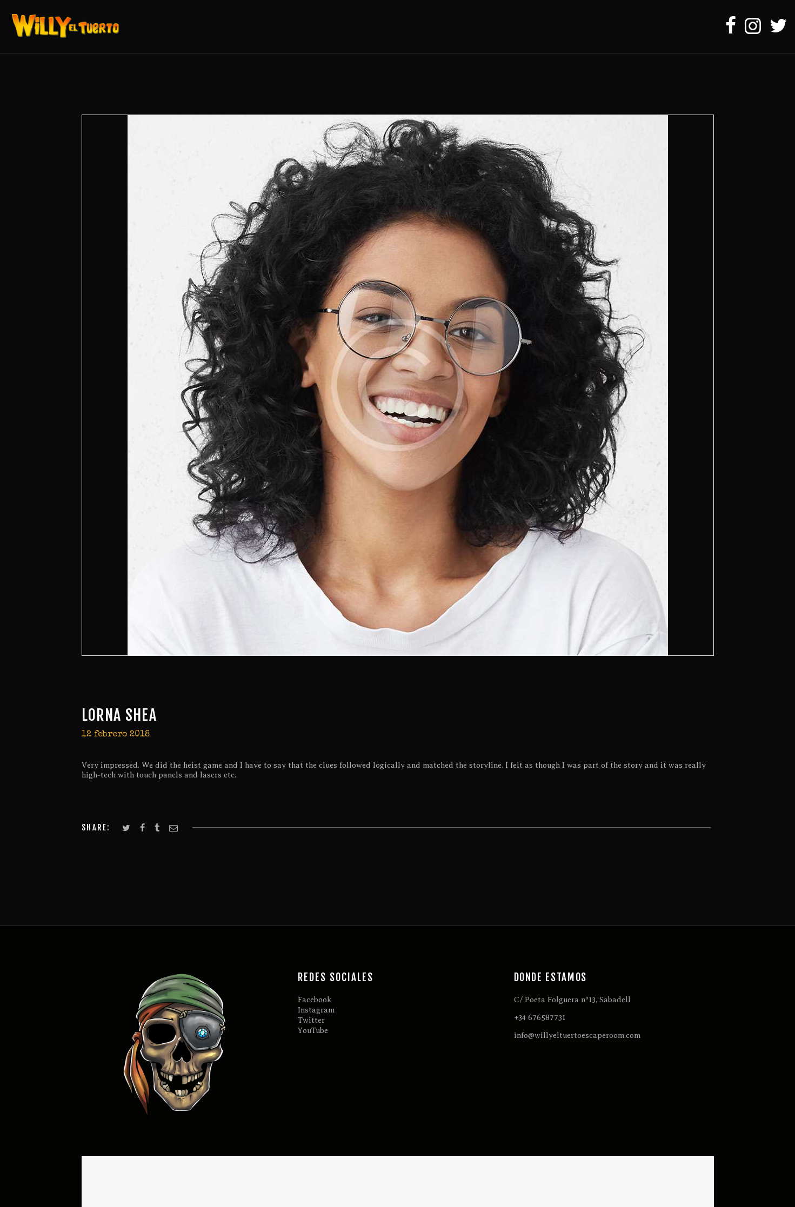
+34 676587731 (539, 1018)
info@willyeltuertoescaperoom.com (577, 1035)
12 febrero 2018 (116, 734)
